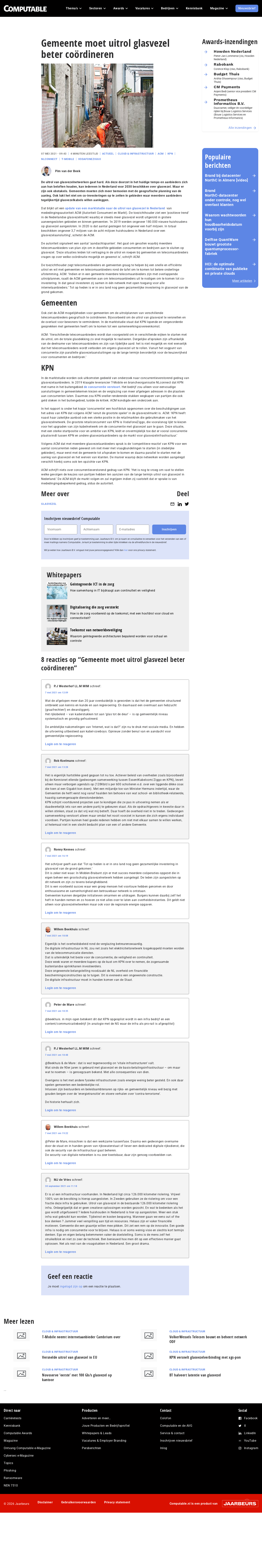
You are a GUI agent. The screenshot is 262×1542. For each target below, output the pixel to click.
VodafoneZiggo (89, 159)
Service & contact (172, 1433)
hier (126, 550)
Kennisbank (12, 1425)
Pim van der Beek (67, 171)
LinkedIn (250, 1433)
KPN (170, 153)
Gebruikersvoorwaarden (78, 1502)
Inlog (163, 1448)
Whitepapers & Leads (97, 1433)
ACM (161, 153)
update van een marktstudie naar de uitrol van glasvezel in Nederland (115, 208)
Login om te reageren (60, 744)
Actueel (108, 153)
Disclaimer (45, 1502)
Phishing (10, 1470)
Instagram (251, 1448)
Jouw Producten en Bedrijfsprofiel (106, 1425)
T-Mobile (68, 159)
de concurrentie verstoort (102, 387)
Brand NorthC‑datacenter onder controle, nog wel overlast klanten (225, 197)
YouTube (250, 1440)
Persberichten (91, 1448)
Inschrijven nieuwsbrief (176, 1440)
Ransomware (13, 1478)
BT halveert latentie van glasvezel (195, 1375)
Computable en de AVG (176, 1425)
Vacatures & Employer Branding (104, 1440)
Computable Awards (18, 1433)
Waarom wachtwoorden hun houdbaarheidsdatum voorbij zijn (225, 222)
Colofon (165, 1418)
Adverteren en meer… (96, 1418)
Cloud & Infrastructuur (136, 153)
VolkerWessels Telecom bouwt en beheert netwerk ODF (208, 1339)
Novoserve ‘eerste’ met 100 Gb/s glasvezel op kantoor (77, 1377)
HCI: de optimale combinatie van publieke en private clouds (226, 269)
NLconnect (49, 159)
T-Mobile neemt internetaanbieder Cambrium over (81, 1336)
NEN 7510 (11, 1485)
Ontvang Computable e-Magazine (27, 1448)
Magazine (11, 1440)
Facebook (251, 1418)
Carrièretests (13, 1418)
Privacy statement (117, 1502)
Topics (8, 1463)
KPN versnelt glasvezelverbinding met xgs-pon (205, 1357)
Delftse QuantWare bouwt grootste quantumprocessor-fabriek (222, 246)
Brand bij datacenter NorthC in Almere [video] (226, 177)
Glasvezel (49, 503)
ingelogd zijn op (71, 1286)
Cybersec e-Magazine (19, 1455)
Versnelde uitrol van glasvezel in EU (69, 1357)
